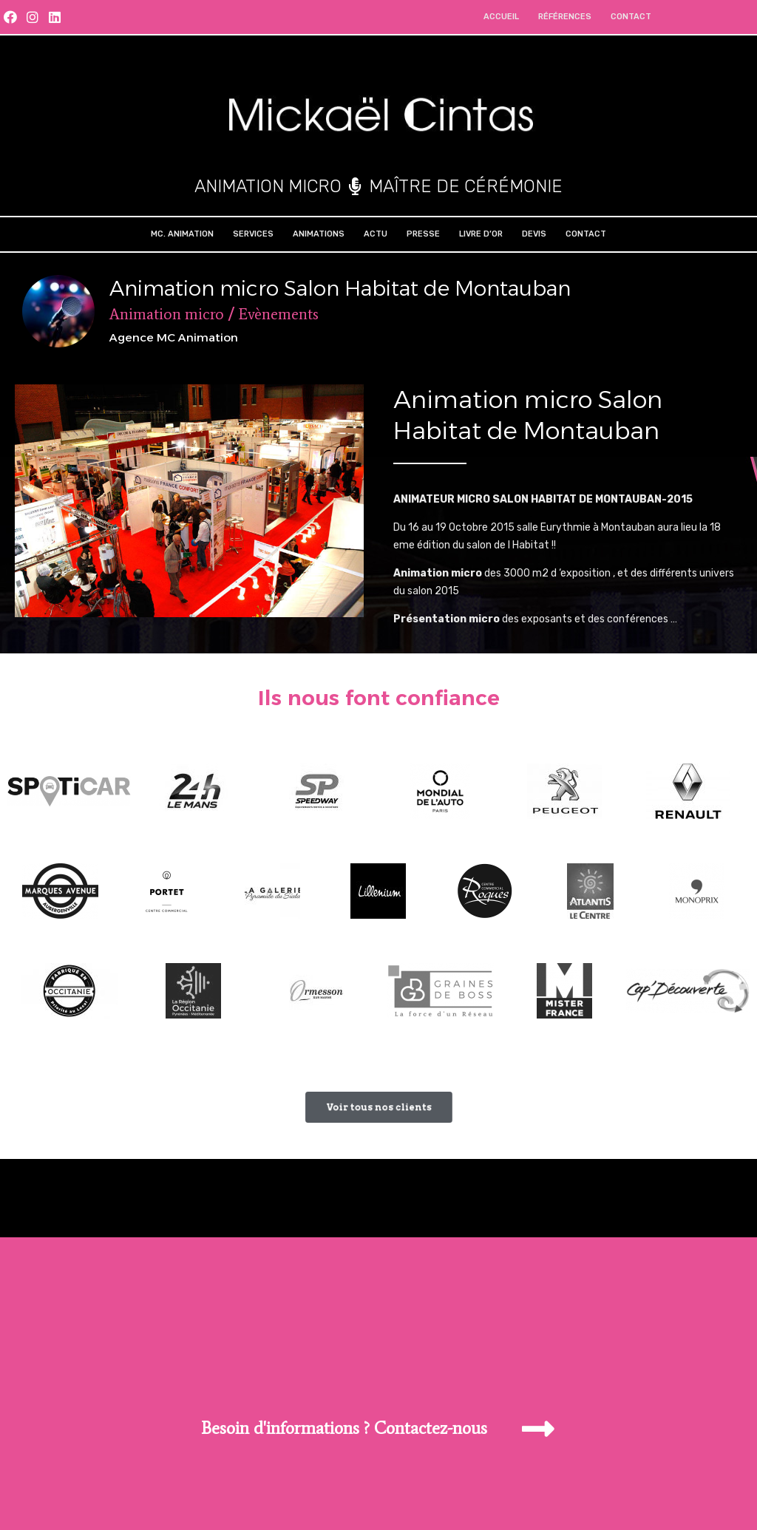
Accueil (501, 16)
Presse (423, 234)
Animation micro (166, 314)
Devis (534, 234)
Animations (318, 234)
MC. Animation (182, 234)
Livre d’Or (481, 234)
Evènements (278, 314)
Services (253, 234)
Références (564, 16)
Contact (631, 16)
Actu (375, 234)
